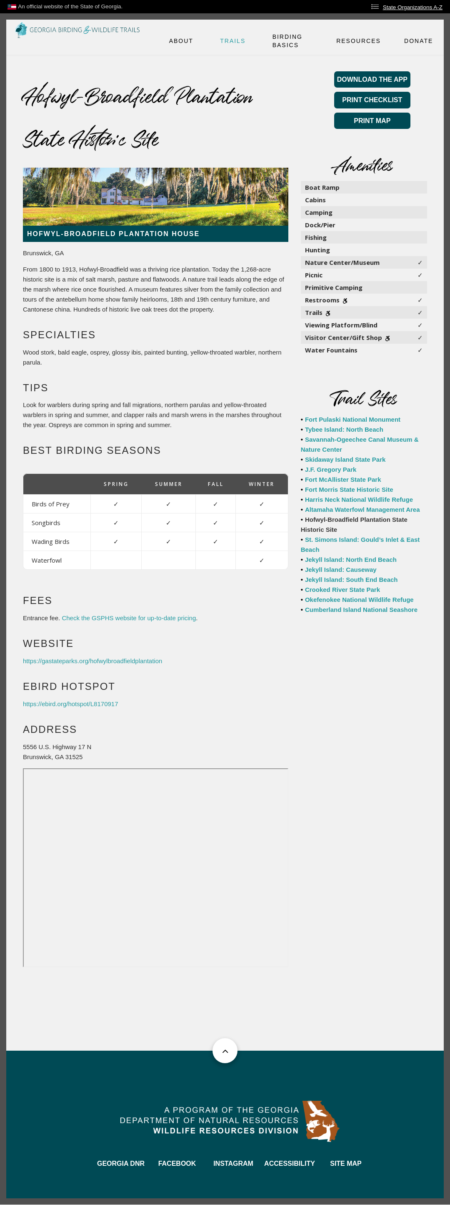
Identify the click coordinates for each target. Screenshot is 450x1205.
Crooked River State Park (342, 589)
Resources (358, 41)
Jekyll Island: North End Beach (351, 559)
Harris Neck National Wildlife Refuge (359, 499)
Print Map (372, 120)
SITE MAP (346, 1163)
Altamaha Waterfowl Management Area (362, 509)
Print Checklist (372, 99)
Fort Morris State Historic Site (349, 489)
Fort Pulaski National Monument (352, 419)
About (181, 41)
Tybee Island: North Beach (344, 429)
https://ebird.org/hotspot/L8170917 (70, 703)
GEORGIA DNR (121, 1163)
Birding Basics (287, 40)
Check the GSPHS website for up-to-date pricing (129, 617)
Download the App (372, 79)
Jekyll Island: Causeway (341, 569)
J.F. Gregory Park (330, 469)
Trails (232, 41)
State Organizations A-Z (412, 7)
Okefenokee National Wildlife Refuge (359, 599)
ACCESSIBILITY (289, 1163)
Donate (418, 41)
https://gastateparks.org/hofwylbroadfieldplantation (92, 660)
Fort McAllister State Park (343, 479)
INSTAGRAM (233, 1163)
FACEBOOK (177, 1163)
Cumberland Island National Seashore (361, 609)
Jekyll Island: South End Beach (351, 579)
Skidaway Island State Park (345, 459)
